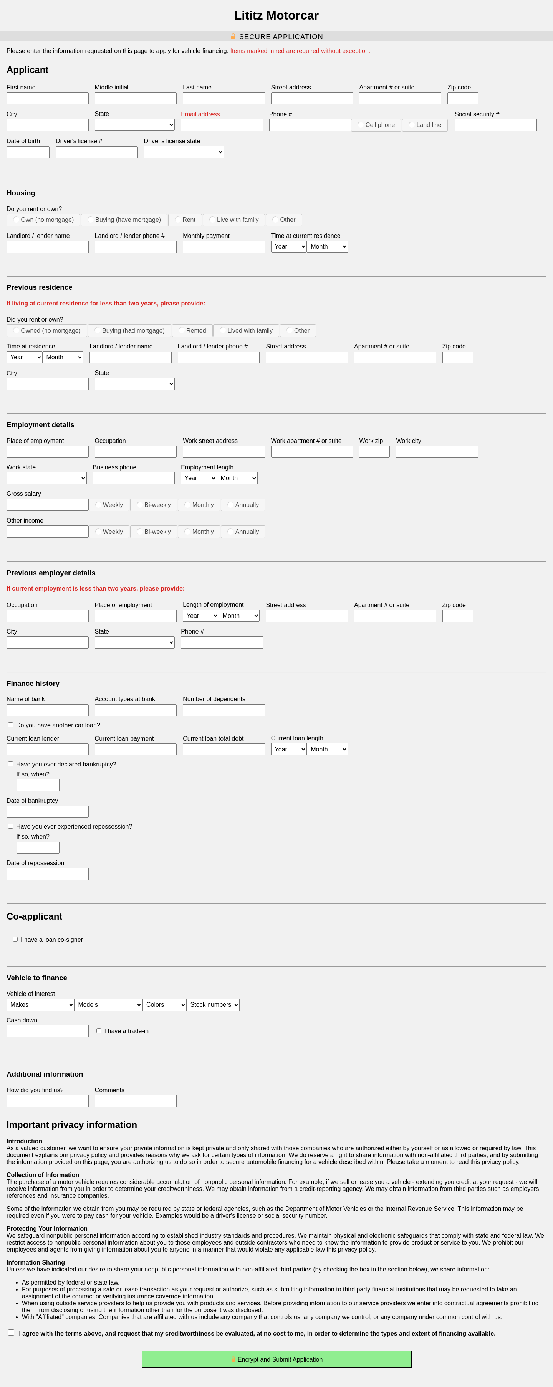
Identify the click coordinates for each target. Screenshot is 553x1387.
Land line (425, 124)
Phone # (280, 114)
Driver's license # (79, 141)
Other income (25, 520)
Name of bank (26, 699)
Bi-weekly (154, 504)
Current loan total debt (213, 738)
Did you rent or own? (35, 319)
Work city (408, 441)
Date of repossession (35, 863)
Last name (197, 87)
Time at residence (31, 346)
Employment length (207, 467)
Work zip (371, 441)
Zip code (459, 87)
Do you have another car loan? (54, 725)
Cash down (22, 1020)
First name (21, 87)
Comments (109, 1090)
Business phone (115, 467)
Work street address (210, 441)
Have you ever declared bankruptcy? (62, 764)
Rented (192, 330)
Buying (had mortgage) (129, 330)
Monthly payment (206, 236)
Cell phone (376, 124)
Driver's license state (172, 141)
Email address (200, 114)
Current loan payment (124, 738)
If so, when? (33, 774)
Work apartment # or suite (306, 441)
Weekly (109, 504)
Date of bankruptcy (32, 801)
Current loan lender (33, 738)
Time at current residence (306, 236)
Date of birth (23, 141)
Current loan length (297, 738)
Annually (243, 504)
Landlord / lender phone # (130, 236)
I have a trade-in (122, 1031)
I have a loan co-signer (48, 939)
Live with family (234, 219)
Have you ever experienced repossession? (70, 826)
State (102, 114)
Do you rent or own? (34, 209)
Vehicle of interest (31, 994)
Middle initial (112, 87)
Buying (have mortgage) (124, 219)
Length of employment (213, 604)
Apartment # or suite (386, 87)
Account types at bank (125, 699)
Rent (185, 219)
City (12, 114)
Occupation (110, 441)
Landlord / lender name (38, 236)
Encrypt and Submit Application (276, 1361)
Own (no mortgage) (43, 219)
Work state (21, 467)
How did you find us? (35, 1090)
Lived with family (246, 330)
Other (283, 219)
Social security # (477, 114)
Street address (291, 87)
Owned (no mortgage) (47, 330)
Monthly (199, 504)
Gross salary (24, 493)
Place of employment (35, 441)
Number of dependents (214, 699)
